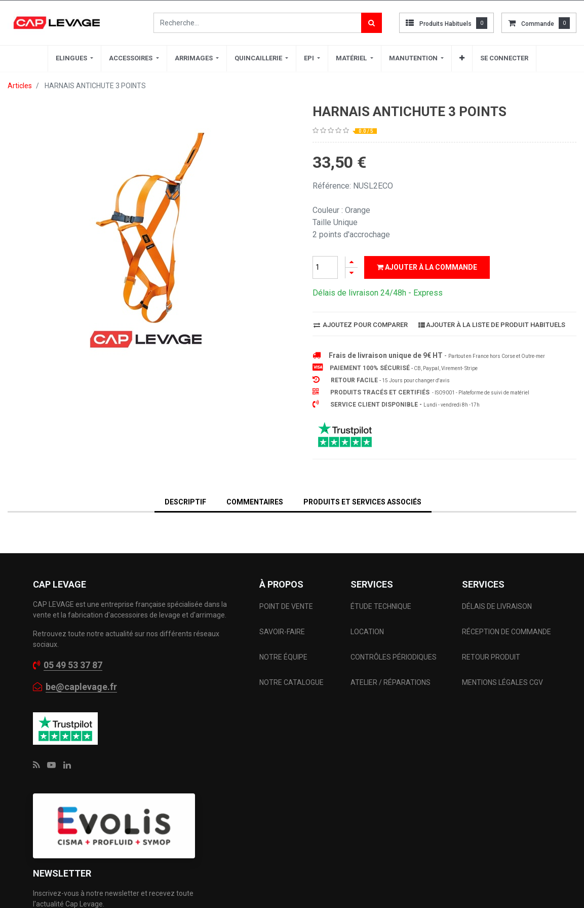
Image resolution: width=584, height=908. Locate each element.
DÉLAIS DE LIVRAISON (497, 606)
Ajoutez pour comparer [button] (361, 325)
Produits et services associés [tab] (362, 502)
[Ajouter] (351, 262)
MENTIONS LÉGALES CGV (502, 682)
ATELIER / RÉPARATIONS (391, 682)
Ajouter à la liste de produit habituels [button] (491, 325)
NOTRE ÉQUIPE (283, 657)
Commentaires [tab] (254, 502)
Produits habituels (445, 23)
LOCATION (368, 632)
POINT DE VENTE (286, 606)
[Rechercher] (371, 23)
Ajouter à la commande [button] (427, 267)
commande (537, 23)
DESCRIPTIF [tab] (185, 502)
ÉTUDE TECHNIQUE (382, 606)
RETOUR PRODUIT (491, 657)
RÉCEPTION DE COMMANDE (506, 632)
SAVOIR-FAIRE (282, 632)
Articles (20, 86)
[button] (461, 58)
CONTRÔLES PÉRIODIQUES (394, 657)
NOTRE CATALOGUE (291, 682)
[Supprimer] (351, 273)
